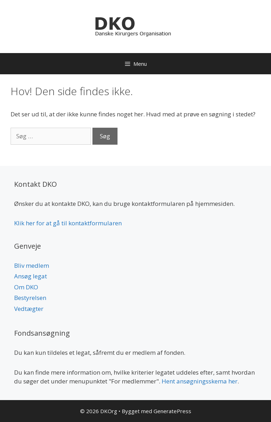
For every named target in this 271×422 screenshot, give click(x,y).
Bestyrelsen (30, 298)
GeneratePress (172, 411)
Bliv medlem (31, 265)
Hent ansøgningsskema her (199, 381)
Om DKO (26, 287)
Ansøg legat (30, 276)
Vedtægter (28, 309)
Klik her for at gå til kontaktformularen (68, 223)
